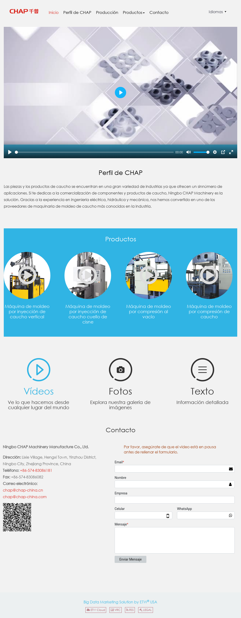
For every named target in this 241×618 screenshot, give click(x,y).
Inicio (54, 12)
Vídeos (39, 389)
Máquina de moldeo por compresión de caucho (209, 275)
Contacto (159, 12)
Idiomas (216, 11)
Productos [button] (134, 12)
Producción (107, 12)
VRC (115, 610)
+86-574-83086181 (36, 470)
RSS (130, 610)
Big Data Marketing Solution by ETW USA (120, 601)
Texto (202, 389)
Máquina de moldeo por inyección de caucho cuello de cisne (87, 275)
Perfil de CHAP (77, 12)
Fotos (120, 389)
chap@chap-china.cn (23, 490)
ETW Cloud (96, 610)
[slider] (94, 152)
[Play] (10, 152)
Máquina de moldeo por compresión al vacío (148, 275)
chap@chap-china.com (25, 496)
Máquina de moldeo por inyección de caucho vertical (27, 275)
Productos (120, 239)
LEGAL (145, 610)
